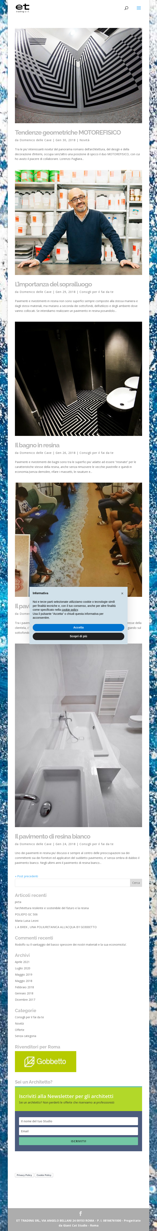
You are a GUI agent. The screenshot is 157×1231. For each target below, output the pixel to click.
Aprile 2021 (22, 962)
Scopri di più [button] (78, 636)
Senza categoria (25, 1036)
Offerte (19, 1030)
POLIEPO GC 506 (26, 914)
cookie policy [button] (70, 609)
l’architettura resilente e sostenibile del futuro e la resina (52, 908)
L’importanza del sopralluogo (53, 284)
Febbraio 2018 (24, 987)
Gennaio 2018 (24, 993)
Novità (85, 140)
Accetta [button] (78, 627)
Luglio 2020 (22, 968)
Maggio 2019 (23, 974)
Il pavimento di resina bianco (52, 836)
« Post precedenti (26, 876)
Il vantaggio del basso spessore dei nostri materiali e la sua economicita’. (78, 944)
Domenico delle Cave (36, 140)
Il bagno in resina (37, 445)
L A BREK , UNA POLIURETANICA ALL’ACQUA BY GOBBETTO (56, 927)
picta (18, 902)
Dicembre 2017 (25, 1000)
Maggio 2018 (23, 981)
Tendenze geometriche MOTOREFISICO (68, 132)
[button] (122, 593)
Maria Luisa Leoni (26, 921)
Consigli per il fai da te (97, 292)
